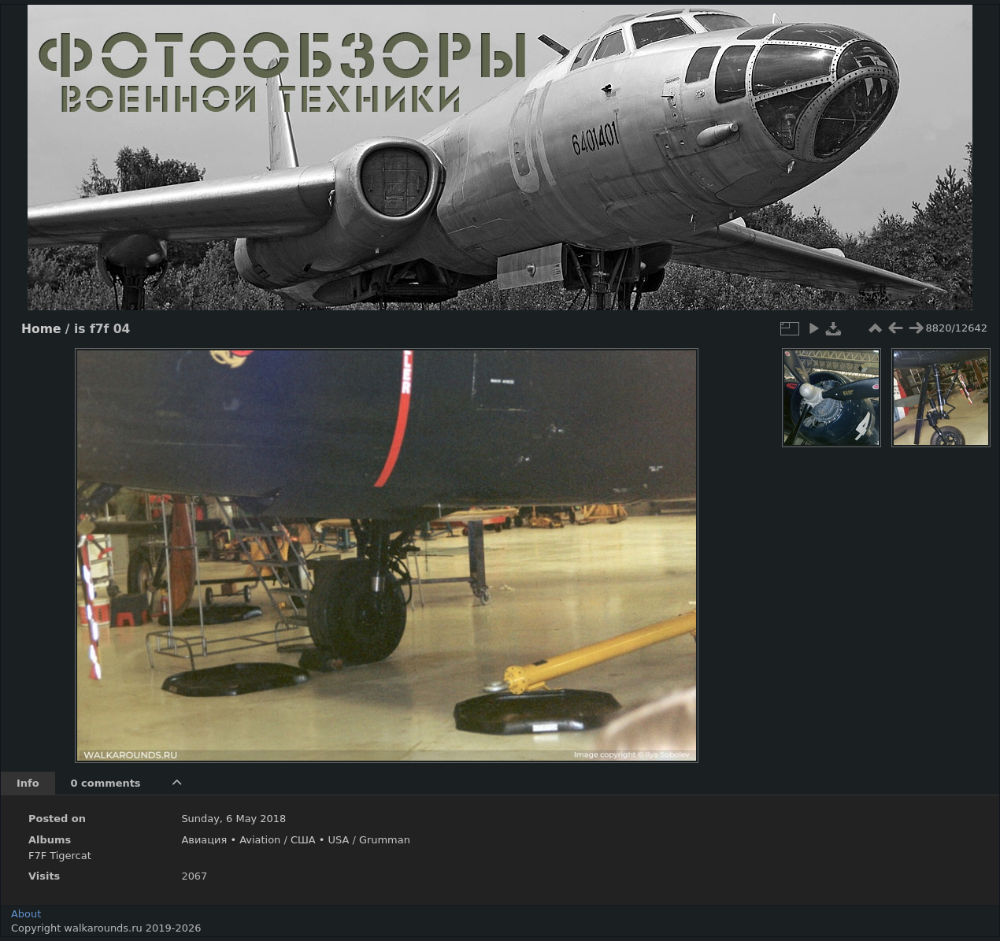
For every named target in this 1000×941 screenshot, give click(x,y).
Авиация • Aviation (230, 840)
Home (41, 329)
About (26, 914)
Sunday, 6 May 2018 (233, 818)
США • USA (320, 840)
